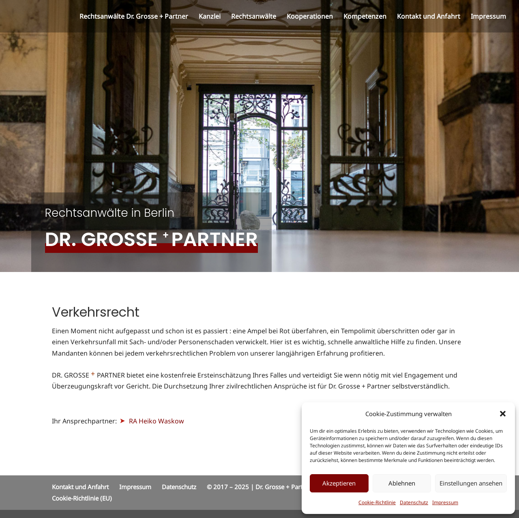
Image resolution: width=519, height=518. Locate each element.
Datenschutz (414, 502)
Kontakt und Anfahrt (428, 17)
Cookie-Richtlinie (377, 502)
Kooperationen (310, 17)
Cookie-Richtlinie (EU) (82, 498)
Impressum (445, 502)
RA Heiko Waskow (151, 421)
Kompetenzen (364, 17)
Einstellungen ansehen (471, 483)
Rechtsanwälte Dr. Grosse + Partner (133, 17)
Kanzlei (210, 17)
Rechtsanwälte (253, 17)
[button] (503, 414)
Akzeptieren (339, 483)
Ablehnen (401, 483)
